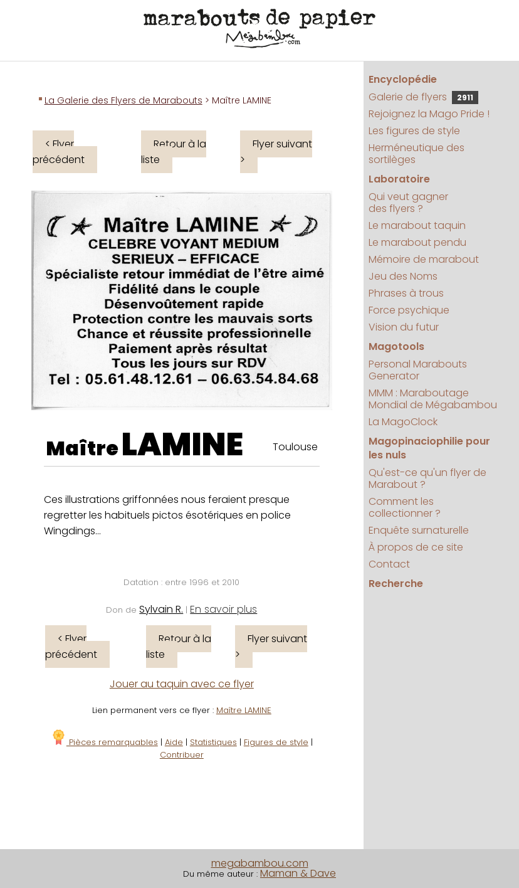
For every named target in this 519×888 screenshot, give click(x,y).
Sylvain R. (161, 609)
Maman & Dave (298, 873)
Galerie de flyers (423, 97)
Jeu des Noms (403, 276)
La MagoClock (403, 422)
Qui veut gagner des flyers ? (408, 202)
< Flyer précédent (59, 152)
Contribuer (182, 755)
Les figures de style (414, 131)
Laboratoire (399, 179)
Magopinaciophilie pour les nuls (429, 448)
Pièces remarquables (104, 742)
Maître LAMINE (243, 710)
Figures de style (276, 742)
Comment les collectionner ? (405, 507)
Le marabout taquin (417, 225)
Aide (174, 742)
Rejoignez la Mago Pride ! (429, 114)
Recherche (396, 583)
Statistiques (213, 742)
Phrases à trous (406, 293)
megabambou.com (259, 863)
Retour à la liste (173, 152)
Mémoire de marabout (424, 259)
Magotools (396, 346)
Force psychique (409, 310)
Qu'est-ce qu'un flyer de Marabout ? (427, 478)
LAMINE (182, 445)
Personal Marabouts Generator (418, 370)
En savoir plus (223, 609)
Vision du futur (404, 327)
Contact (389, 564)
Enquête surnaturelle (419, 530)
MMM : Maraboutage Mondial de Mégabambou (433, 399)
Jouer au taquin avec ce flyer (182, 684)
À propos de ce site (416, 547)
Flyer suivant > (276, 152)
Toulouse (295, 447)
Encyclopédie (403, 79)
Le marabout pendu (417, 242)
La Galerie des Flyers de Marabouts (123, 100)
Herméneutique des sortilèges (416, 153)
